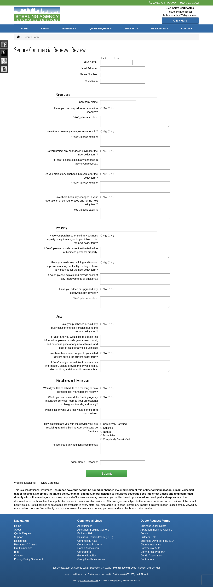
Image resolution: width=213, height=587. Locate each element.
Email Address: (89, 68)
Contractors (84, 551)
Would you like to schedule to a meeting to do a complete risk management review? (70, 390)
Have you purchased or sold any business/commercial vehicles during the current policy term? (74, 328)
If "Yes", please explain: (84, 117)
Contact (186, 28)
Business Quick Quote (153, 526)
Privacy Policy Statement (28, 559)
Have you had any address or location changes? (76, 110)
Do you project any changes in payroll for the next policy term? (72, 153)
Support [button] (131, 28)
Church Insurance (151, 544)
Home (24, 28)
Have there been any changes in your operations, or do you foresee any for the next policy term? (72, 201)
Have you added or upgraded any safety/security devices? (78, 291)
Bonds (144, 533)
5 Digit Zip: (91, 80)
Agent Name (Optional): (84, 462)
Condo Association (88, 548)
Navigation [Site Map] (21, 520)
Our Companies (23, 548)
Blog (16, 551)
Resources (20, 540)
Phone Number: (89, 74)
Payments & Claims (25, 544)
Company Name (88, 102)
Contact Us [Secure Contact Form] (144, 567)
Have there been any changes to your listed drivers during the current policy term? (73, 355)
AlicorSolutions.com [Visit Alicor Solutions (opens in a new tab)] (89, 580)
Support (18, 537)
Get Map (155, 567)
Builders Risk (84, 533)
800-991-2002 (189, 2)
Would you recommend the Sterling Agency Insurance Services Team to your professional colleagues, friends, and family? (71, 401)
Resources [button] (159, 28)
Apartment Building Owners (93, 529)
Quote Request (23, 533)
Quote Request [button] (100, 28)
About (45, 28)
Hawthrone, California (86, 574)
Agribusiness (84, 526)
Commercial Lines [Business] (89, 520)
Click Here (180, 20)
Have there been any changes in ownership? (72, 131)
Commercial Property (89, 544)
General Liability (86, 555)
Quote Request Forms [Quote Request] (155, 520)
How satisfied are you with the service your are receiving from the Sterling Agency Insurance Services (71, 427)
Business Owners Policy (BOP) (95, 537)
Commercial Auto (87, 540)
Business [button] (69, 28)
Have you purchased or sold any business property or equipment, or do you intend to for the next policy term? (72, 239)
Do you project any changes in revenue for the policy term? (71, 176)
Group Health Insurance (91, 559)
